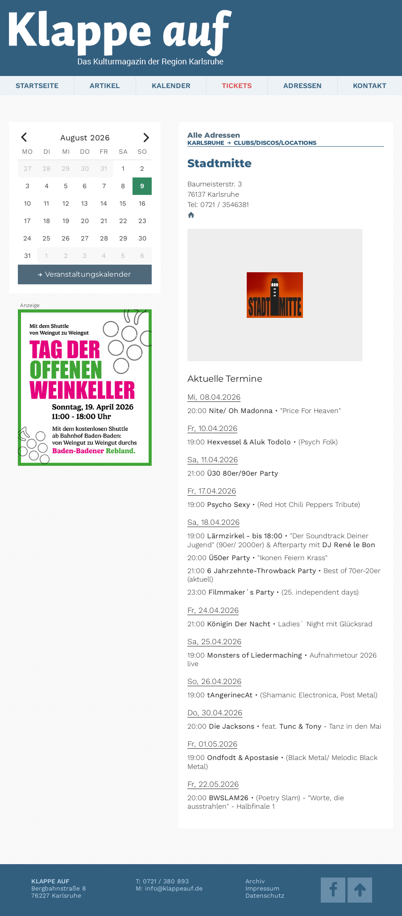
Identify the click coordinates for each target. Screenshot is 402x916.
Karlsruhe (205, 142)
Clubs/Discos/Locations (275, 142)
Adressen (302, 85)
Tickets (237, 85)
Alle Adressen (213, 135)
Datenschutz (264, 895)
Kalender (171, 85)
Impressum (262, 888)
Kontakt (369, 85)
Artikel (105, 85)
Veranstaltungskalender (84, 274)
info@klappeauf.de (174, 888)
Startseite (37, 85)
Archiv (255, 881)
